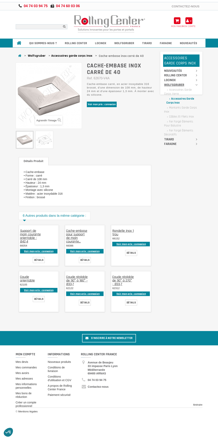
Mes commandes (26, 367)
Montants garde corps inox (180, 110)
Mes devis (22, 361)
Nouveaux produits (59, 361)
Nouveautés (188, 43)
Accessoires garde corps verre (178, 92)
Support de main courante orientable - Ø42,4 (30, 236)
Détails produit (33, 161)
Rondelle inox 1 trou (123, 232)
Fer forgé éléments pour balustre (178, 123)
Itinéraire (197, 404)
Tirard (147, 43)
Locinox (100, 43)
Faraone (166, 43)
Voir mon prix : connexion (102, 104)
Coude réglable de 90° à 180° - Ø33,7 (77, 280)
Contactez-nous (186, 6)
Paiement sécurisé (59, 394)
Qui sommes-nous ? (43, 43)
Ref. (90, 78)
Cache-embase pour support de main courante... (76, 236)
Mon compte (25, 354)
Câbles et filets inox (181, 116)
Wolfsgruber (124, 43)
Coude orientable (27, 279)
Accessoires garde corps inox (71, 56)
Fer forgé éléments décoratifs (178, 132)
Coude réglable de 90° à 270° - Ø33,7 (123, 280)
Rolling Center (76, 43)
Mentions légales (28, 415)
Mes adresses (24, 378)
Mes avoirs (22, 373)
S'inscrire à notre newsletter (109, 338)
